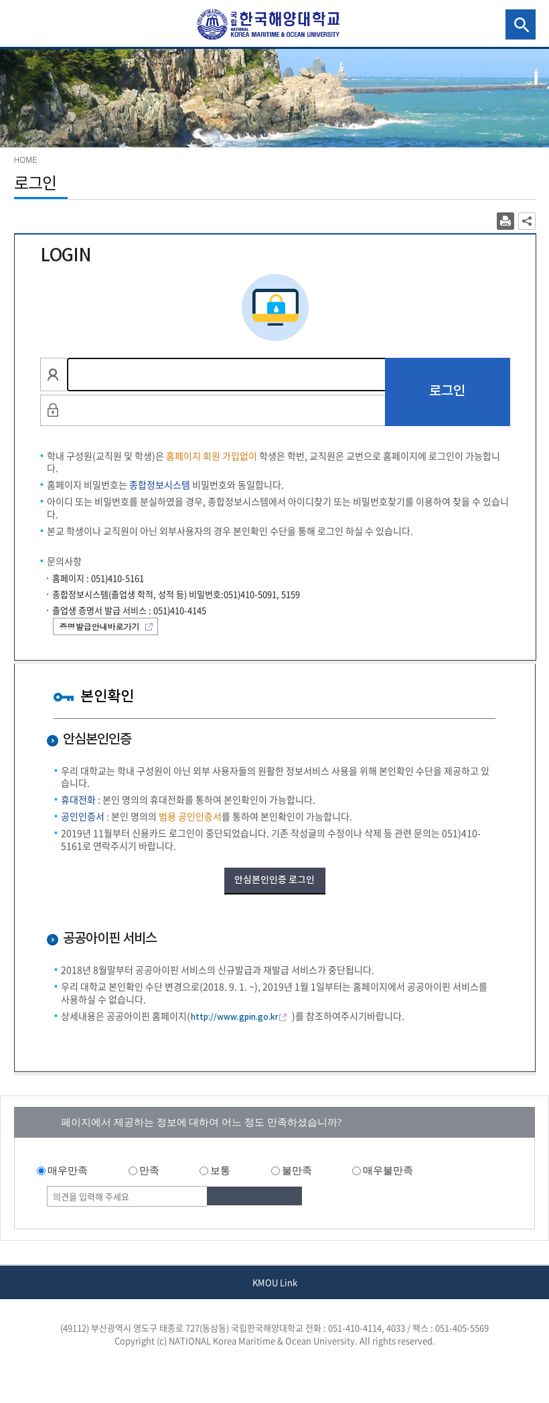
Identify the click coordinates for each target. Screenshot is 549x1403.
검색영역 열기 (520, 24)
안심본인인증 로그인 (274, 880)
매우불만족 (388, 1170)
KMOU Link (274, 1282)
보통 (220, 1170)
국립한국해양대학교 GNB (24, 24)
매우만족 (68, 1170)
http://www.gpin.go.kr (235, 1017)
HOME (25, 159)
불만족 (297, 1170)
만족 (149, 1170)
